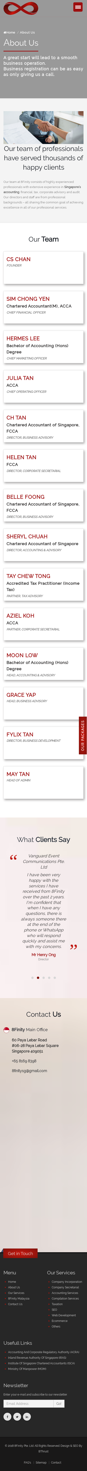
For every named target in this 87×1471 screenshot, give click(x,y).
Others (56, 1326)
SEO (54, 1309)
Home (9, 32)
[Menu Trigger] (78, 7)
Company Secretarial (65, 1287)
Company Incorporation (67, 1281)
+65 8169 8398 (24, 1061)
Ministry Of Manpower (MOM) (27, 1369)
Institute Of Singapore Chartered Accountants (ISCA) (41, 1363)
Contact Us (15, 1304)
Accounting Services (65, 1293)
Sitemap (41, 1462)
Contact (56, 1462)
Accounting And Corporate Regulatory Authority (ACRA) (43, 1352)
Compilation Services (65, 1298)
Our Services (16, 1293)
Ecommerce (60, 1321)
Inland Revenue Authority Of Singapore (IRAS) (37, 1357)
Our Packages (83, 735)
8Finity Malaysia (18, 1298)
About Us (14, 1287)
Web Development (64, 1315)
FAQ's (27, 1462)
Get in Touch (20, 1253)
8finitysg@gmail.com (29, 1071)
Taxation (57, 1304)
